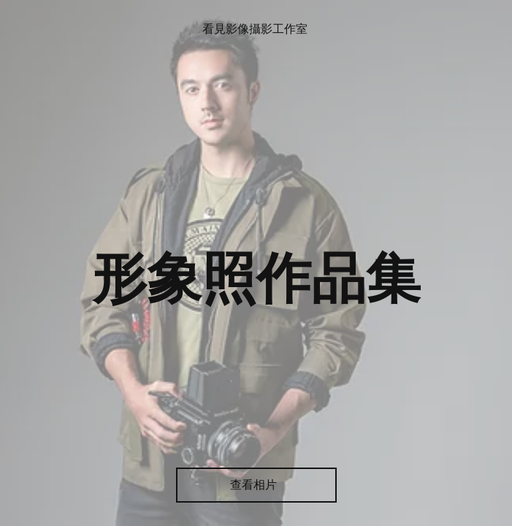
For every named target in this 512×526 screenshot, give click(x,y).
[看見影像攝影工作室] (256, 29)
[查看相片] (256, 485)
